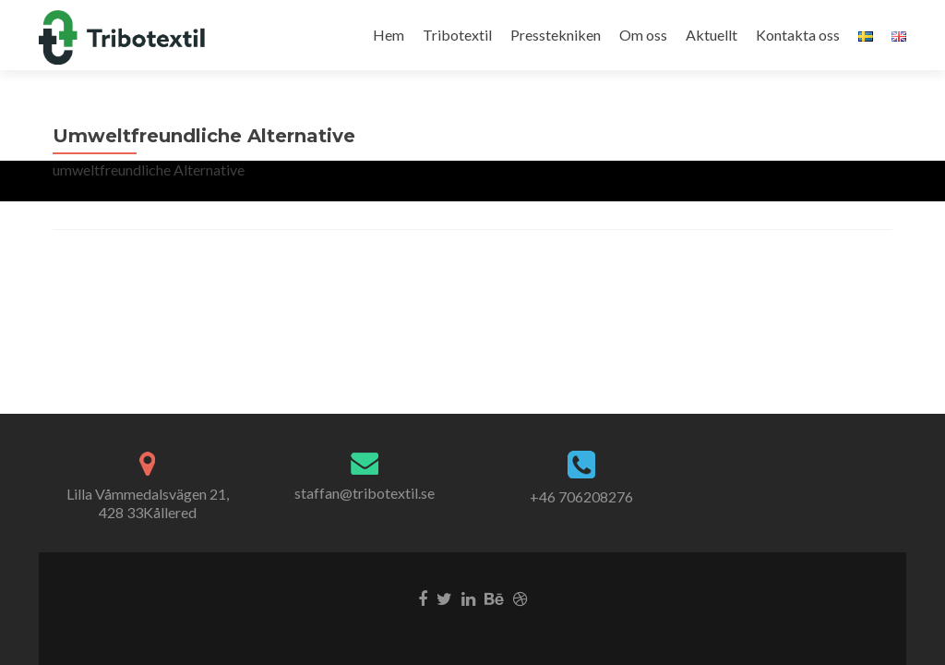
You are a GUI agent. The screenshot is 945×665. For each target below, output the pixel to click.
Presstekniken (555, 34)
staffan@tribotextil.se (364, 493)
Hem (388, 34)
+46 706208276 (581, 496)
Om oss (643, 34)
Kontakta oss (798, 34)
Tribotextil (457, 34)
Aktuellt (711, 34)
